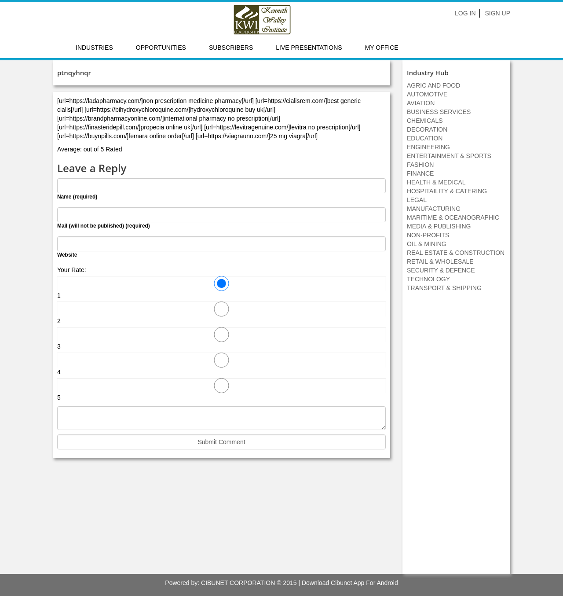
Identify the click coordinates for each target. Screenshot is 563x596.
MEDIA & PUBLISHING (439, 226)
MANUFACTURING (434, 208)
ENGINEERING (428, 147)
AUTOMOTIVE (427, 94)
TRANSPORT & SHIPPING (444, 287)
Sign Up (497, 13)
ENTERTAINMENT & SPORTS (449, 155)
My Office (381, 47)
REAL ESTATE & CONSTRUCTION (456, 252)
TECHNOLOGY (428, 279)
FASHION (420, 164)
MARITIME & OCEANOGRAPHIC (453, 217)
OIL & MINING (426, 243)
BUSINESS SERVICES (439, 111)
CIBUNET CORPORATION (238, 582)
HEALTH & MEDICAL (436, 182)
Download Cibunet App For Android (350, 582)
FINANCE (420, 173)
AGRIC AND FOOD (433, 85)
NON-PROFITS (428, 235)
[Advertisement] (456, 437)
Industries (94, 47)
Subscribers (231, 47)
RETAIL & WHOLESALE (440, 261)
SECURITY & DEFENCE (441, 270)
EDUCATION (424, 138)
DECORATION (427, 129)
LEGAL (417, 199)
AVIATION (421, 103)
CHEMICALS (425, 120)
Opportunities (161, 47)
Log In (465, 13)
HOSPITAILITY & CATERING (447, 191)
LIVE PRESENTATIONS (309, 47)
